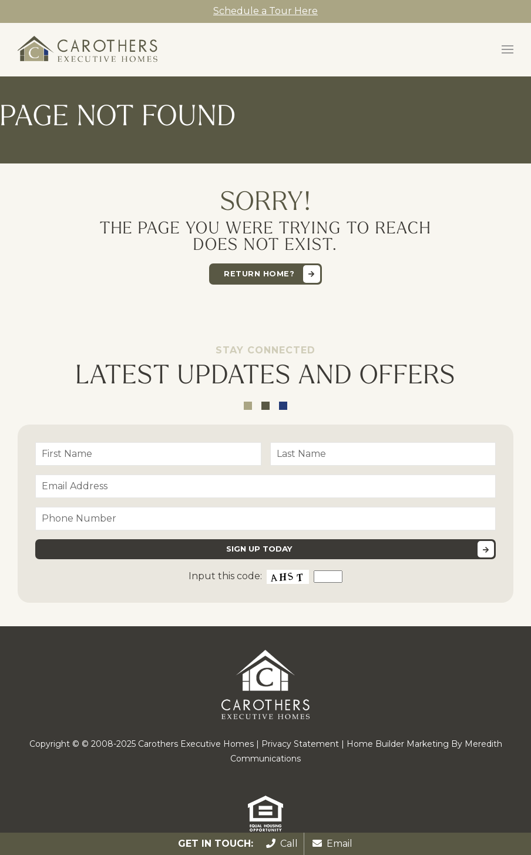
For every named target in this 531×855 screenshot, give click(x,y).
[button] (507, 49)
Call (282, 843)
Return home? (259, 273)
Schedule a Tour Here (265, 10)
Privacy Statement (300, 744)
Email (332, 843)
